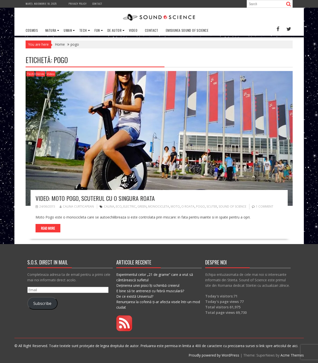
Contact (97, 3)
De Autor (114, 30)
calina (109, 206)
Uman (68, 30)
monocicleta (158, 206)
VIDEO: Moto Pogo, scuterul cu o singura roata (95, 198)
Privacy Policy (78, 3)
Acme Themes (292, 355)
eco (119, 206)
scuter (211, 206)
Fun (97, 30)
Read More (48, 228)
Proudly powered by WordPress (214, 355)
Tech (83, 30)
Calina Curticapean (77, 206)
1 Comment (264, 206)
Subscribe (42, 303)
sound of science (232, 206)
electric (129, 206)
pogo (200, 206)
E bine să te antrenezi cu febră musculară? (150, 291)
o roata (188, 206)
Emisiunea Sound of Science (187, 30)
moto (175, 206)
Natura (50, 30)
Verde (40, 74)
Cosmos (32, 30)
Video (133, 30)
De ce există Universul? (134, 296)
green (142, 206)
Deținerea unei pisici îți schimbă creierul (147, 285)
